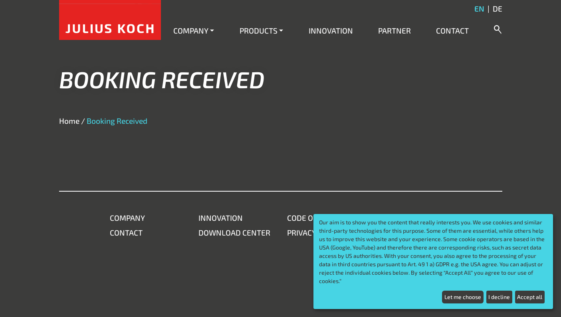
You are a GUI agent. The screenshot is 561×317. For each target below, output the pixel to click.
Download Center (234, 232)
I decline (499, 296)
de (497, 8)
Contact (452, 30)
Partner (394, 30)
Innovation (331, 30)
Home (69, 120)
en (479, 8)
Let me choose (462, 296)
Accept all (529, 296)
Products (259, 30)
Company (190, 30)
